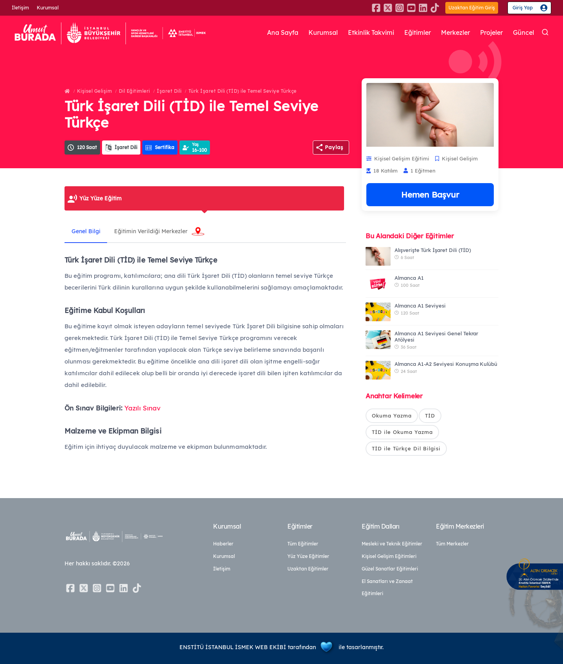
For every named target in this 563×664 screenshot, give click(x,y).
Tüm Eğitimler (302, 544)
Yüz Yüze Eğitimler (308, 556)
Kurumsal (48, 8)
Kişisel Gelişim (94, 91)
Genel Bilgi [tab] (86, 231)
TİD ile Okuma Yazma (402, 432)
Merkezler (451, 33)
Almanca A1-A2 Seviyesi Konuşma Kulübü (445, 364)
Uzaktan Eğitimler (307, 569)
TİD (430, 415)
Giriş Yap (523, 8)
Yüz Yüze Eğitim (100, 198)
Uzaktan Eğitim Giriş (471, 8)
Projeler (489, 33)
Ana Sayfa (266, 33)
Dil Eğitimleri (134, 91)
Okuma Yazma (392, 415)
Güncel (523, 33)
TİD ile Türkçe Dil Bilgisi (406, 449)
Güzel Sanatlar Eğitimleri (390, 569)
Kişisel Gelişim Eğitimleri (389, 556)
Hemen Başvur (430, 194)
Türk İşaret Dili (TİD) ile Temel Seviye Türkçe (242, 91)
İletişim (20, 8)
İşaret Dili (169, 91)
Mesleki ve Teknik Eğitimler (392, 544)
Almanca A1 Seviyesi (420, 305)
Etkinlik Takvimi (359, 33)
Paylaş (334, 147)
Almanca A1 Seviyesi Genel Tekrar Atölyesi (436, 336)
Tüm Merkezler (452, 544)
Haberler (223, 544)
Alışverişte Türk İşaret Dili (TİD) (432, 250)
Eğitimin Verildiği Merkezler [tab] (153, 231)
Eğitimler (410, 33)
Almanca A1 (409, 278)
